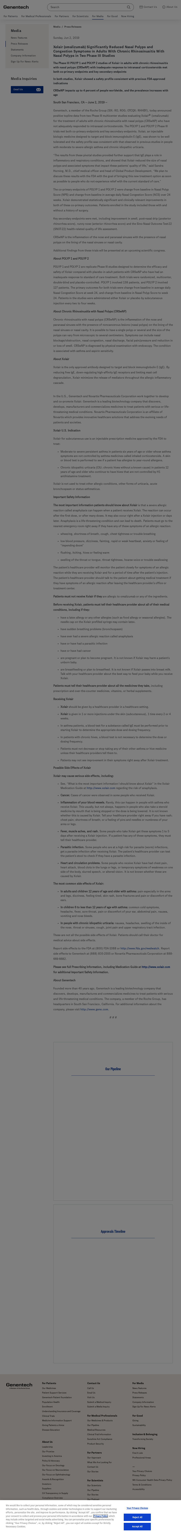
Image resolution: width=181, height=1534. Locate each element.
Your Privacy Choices (137, 1513)
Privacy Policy (100, 1521)
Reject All (137, 1522)
